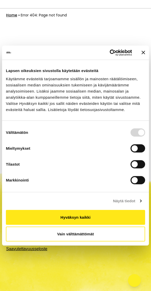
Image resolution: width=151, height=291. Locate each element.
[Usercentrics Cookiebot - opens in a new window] (109, 52)
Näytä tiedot (124, 201)
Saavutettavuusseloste (26, 249)
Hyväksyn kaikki (75, 217)
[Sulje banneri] (143, 52)
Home (11, 15)
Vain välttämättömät (75, 234)
